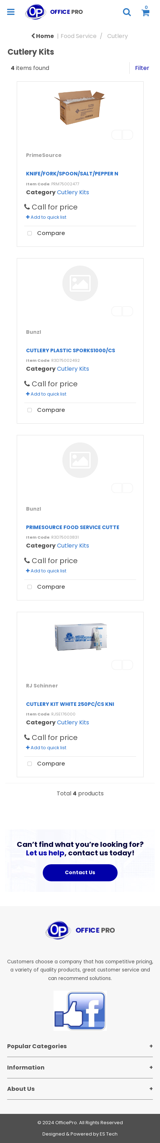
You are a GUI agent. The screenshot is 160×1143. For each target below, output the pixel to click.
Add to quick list (46, 217)
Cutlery (117, 36)
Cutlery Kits (73, 192)
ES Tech (109, 1134)
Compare (44, 233)
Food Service (79, 36)
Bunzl (33, 332)
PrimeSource (44, 155)
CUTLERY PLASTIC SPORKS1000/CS (70, 350)
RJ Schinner (42, 685)
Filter (142, 68)
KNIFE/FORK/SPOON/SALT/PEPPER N (72, 173)
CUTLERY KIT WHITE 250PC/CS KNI (70, 704)
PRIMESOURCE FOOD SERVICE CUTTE (72, 527)
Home (42, 36)
